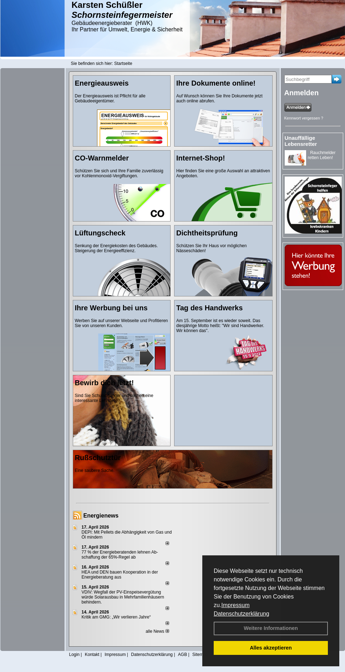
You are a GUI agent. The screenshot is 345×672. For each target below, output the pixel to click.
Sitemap (200, 654)
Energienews (101, 516)
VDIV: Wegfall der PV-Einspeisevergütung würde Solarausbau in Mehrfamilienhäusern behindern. (123, 597)
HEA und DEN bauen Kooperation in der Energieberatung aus (120, 575)
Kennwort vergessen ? (303, 118)
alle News (157, 631)
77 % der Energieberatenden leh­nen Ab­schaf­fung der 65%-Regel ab (120, 555)
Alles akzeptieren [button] (271, 648)
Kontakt (92, 654)
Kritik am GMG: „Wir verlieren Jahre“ (116, 617)
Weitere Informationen (271, 628)
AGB (182, 654)
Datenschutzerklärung (241, 614)
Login (74, 654)
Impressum (235, 605)
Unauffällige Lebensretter (301, 141)
